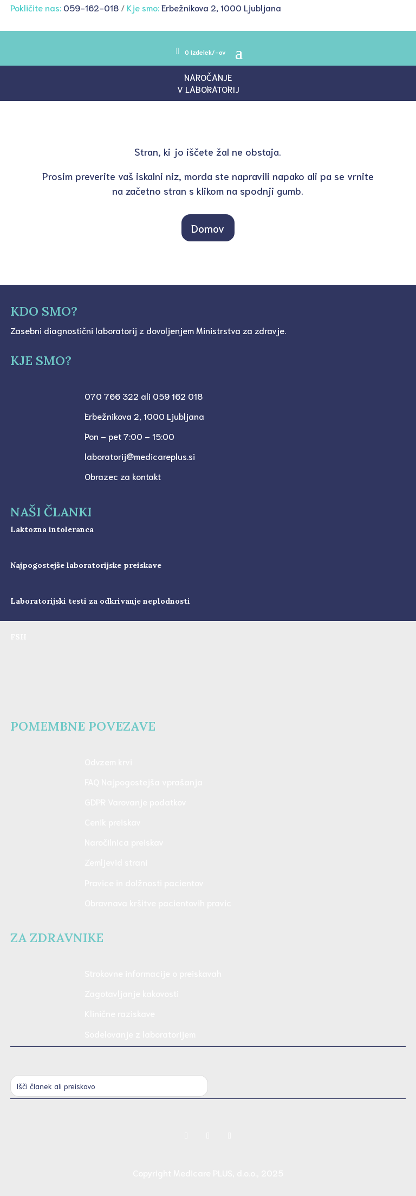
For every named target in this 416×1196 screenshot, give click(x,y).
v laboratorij (208, 88)
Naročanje (208, 76)
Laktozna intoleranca (52, 529)
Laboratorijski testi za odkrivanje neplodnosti (100, 601)
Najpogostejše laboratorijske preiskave (85, 565)
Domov (207, 228)
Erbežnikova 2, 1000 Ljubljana (221, 7)
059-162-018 (91, 7)
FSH (18, 637)
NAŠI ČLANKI (51, 512)
